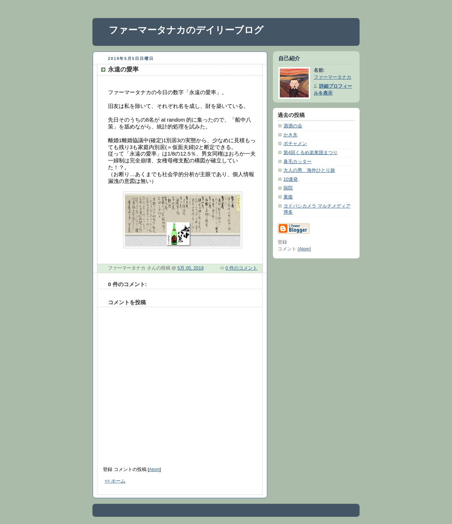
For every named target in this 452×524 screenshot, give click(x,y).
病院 (288, 188)
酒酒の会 (292, 125)
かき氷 (290, 134)
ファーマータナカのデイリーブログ (186, 30)
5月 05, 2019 (190, 268)
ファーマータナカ (332, 77)
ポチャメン (295, 143)
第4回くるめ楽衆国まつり (310, 152)
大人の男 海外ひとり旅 (309, 170)
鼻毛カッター (297, 161)
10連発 (290, 179)
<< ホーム (115, 481)
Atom (154, 469)
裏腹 (288, 197)
